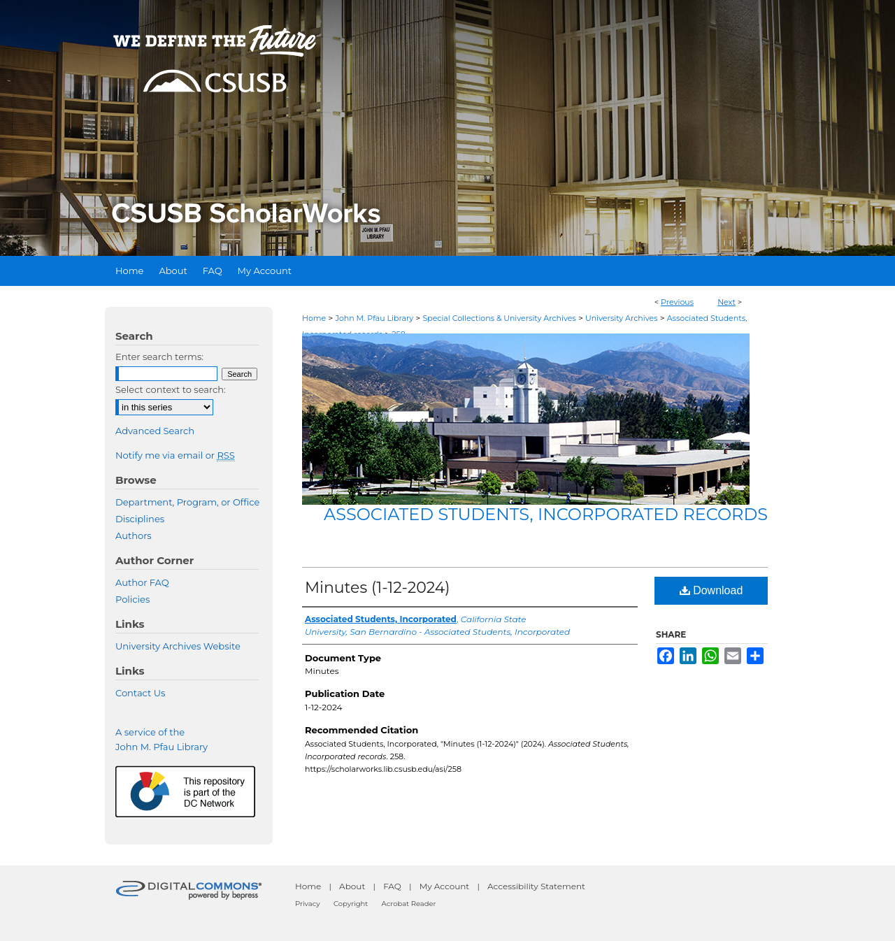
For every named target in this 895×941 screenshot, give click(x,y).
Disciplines (139, 518)
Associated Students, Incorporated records (546, 514)
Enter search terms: (159, 356)
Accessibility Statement (536, 886)
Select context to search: (170, 389)
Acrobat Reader (409, 903)
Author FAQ (142, 582)
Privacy (307, 903)
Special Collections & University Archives (498, 318)
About (352, 886)
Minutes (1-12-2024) (377, 587)
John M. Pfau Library (374, 318)
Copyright (351, 903)
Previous (677, 302)
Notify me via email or (175, 455)
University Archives (621, 318)
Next (726, 302)
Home (314, 318)
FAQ (392, 886)
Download (711, 590)
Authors (133, 535)
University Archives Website (178, 646)
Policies (132, 599)
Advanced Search (154, 430)
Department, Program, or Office (187, 502)
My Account (445, 886)
